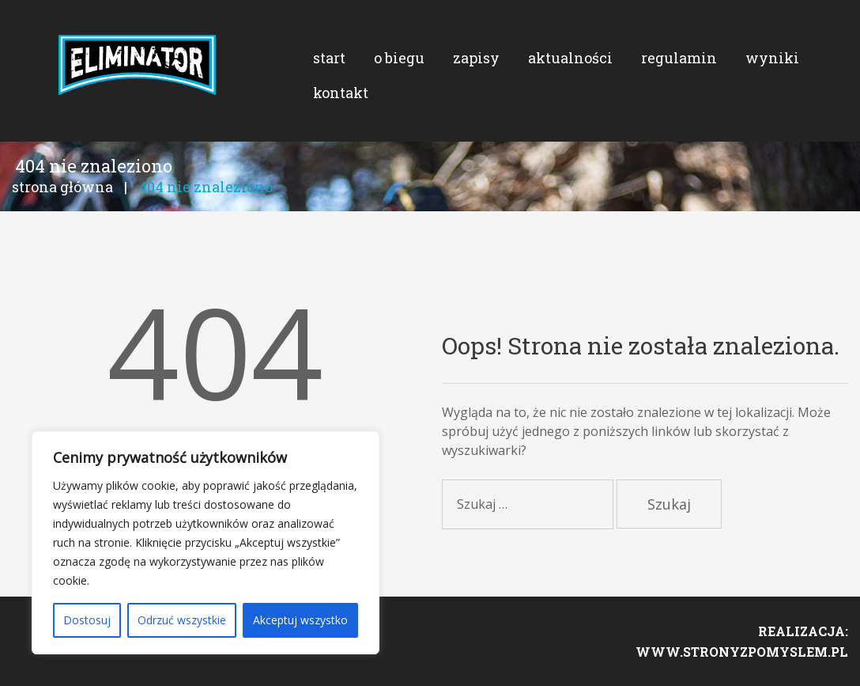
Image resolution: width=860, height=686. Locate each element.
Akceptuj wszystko (300, 619)
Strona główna (62, 186)
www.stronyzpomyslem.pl (742, 651)
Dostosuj (87, 619)
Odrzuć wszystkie (182, 619)
